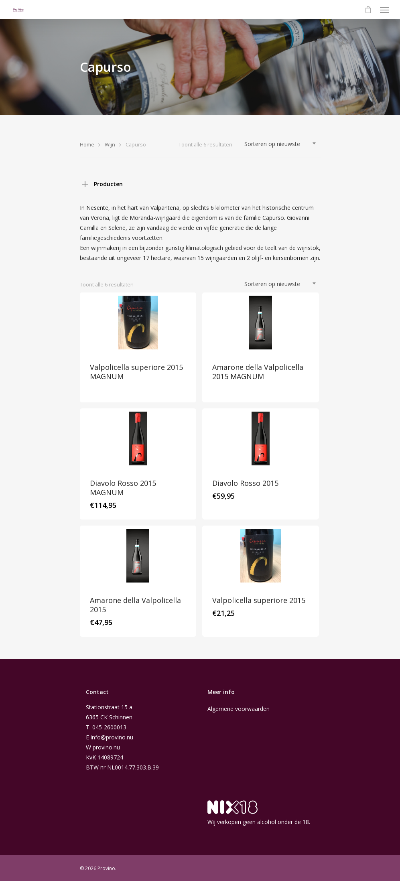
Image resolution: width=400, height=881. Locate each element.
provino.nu (106, 747)
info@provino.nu (112, 737)
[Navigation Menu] (384, 10)
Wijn (110, 144)
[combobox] (280, 144)
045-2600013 (109, 727)
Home (87, 144)
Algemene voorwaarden (238, 709)
